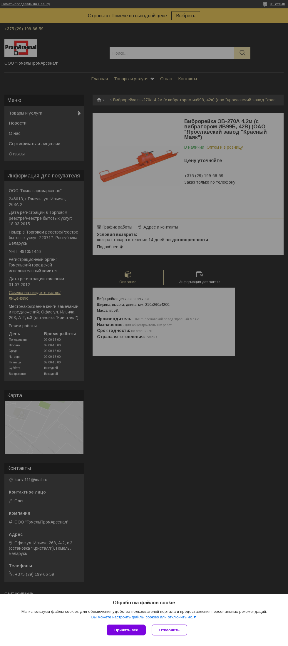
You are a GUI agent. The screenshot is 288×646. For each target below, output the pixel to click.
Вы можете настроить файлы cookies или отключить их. (142, 617)
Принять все (126, 630)
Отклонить (169, 630)
